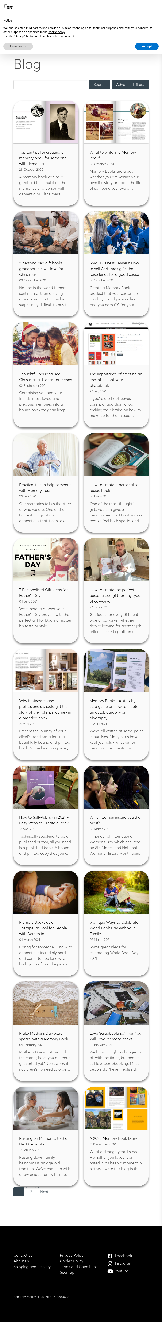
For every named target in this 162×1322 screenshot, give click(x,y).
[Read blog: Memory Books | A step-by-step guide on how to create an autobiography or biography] (116, 670)
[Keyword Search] (50, 84)
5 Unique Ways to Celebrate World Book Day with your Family (114, 928)
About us (21, 1260)
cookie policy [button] (56, 32)
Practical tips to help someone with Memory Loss (45, 487)
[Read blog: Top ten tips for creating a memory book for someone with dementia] (46, 122)
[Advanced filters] (130, 84)
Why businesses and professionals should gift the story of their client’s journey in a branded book (45, 709)
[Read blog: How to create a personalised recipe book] (116, 454)
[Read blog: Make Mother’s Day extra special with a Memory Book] (46, 1003)
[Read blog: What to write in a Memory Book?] (116, 122)
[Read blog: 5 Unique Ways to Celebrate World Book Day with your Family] (116, 892)
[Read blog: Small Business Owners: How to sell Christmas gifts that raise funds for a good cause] (116, 232)
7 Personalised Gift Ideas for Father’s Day (43, 592)
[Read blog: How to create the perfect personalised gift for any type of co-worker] (116, 559)
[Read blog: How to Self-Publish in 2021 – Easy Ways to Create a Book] (46, 787)
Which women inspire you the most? (115, 820)
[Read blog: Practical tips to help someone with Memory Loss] (46, 454)
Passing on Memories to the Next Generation (43, 1141)
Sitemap (67, 1272)
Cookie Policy (71, 1260)
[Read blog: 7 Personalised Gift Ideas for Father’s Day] (46, 559)
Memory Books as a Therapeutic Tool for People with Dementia (43, 928)
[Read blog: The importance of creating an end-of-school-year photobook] (116, 343)
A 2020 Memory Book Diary (113, 1138)
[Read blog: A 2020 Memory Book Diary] (116, 1108)
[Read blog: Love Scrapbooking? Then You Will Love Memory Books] (116, 1003)
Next (44, 1191)
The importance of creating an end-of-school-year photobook (116, 380)
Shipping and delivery (32, 1266)
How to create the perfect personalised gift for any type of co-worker (115, 595)
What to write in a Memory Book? (113, 155)
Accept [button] (147, 46)
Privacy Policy (72, 1255)
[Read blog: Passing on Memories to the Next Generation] (46, 1108)
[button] (156, 6)
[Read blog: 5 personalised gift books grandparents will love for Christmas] (46, 232)
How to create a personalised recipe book (115, 487)
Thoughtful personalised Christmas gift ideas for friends (45, 377)
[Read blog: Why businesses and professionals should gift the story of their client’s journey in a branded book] (46, 670)
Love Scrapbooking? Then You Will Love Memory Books (115, 1036)
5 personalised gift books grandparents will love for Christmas (41, 269)
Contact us (23, 1255)
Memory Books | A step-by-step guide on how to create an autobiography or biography (114, 709)
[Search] (99, 84)
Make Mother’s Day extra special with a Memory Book (43, 1036)
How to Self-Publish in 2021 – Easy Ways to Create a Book (44, 820)
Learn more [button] (18, 46)
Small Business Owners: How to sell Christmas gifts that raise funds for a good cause (114, 269)
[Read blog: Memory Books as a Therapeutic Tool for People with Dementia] (46, 892)
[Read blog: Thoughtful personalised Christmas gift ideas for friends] (46, 343)
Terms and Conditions (78, 1266)
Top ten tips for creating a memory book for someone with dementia (42, 158)
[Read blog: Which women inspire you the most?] (116, 787)
